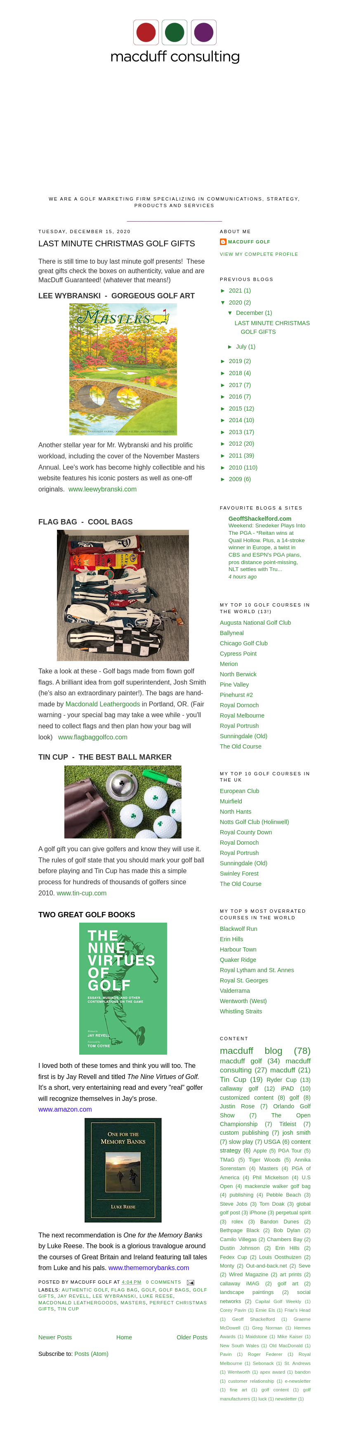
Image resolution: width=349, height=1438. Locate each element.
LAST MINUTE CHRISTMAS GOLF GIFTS (116, 243)
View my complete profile (259, 254)
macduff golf (241, 1061)
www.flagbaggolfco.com (92, 737)
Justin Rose (237, 1106)
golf (148, 1289)
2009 (236, 479)
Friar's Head (298, 1310)
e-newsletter (298, 1381)
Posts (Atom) (91, 1354)
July (242, 346)
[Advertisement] (174, 131)
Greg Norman (267, 1327)
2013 (236, 432)
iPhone (258, 1212)
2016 (236, 396)
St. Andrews (297, 1363)
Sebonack (263, 1363)
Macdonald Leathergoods (103, 704)
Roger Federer (265, 1354)
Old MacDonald (286, 1345)
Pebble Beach (283, 1195)
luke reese (156, 1296)
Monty (227, 1266)
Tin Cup (68, 1308)
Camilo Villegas (238, 1239)
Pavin (226, 1354)
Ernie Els (265, 1310)
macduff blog (251, 1050)
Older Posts (192, 1337)
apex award (272, 1372)
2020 (236, 302)
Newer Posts (55, 1337)
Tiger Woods (264, 1160)
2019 (236, 361)
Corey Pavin (233, 1310)
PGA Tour (290, 1151)
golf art (288, 1283)
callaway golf (239, 1088)
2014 (236, 420)
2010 (236, 467)
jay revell (73, 1296)
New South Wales (239, 1345)
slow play (241, 1141)
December (250, 312)
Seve (305, 1266)
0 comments (163, 1282)
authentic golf (85, 1289)
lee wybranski (115, 1296)
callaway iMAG (239, 1283)
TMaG (227, 1160)
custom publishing (244, 1132)
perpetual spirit (293, 1212)
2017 (236, 385)
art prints (291, 1274)
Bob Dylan (287, 1230)
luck (262, 1398)
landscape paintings (247, 1292)
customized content (247, 1097)
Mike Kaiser (290, 1336)
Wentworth (239, 1372)
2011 (236, 455)
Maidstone (256, 1336)
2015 (236, 408)
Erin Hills (287, 1248)
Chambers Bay (284, 1239)
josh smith (297, 1132)
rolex (237, 1221)
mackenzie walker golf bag (278, 1186)
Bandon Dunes (279, 1221)
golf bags (174, 1289)
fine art (238, 1389)
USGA (272, 1141)
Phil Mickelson (270, 1177)
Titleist (287, 1124)
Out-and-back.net (266, 1266)
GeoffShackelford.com (260, 518)
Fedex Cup (233, 1257)
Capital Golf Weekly (278, 1301)
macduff (282, 1070)
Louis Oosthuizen (280, 1257)
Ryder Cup (281, 1080)
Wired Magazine (249, 1274)
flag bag (124, 1289)
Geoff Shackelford (253, 1319)
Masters (133, 1302)
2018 (236, 373)
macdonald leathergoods (77, 1302)
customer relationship (251, 1381)
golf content (275, 1389)
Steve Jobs (234, 1204)
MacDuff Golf (249, 241)
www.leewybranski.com (103, 489)
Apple (260, 1151)
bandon (303, 1372)
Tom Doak (272, 1204)
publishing (241, 1195)
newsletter (286, 1398)
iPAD (287, 1088)
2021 (236, 290)
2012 (236, 443)
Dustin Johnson (239, 1248)
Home (124, 1337)
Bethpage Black (239, 1230)
